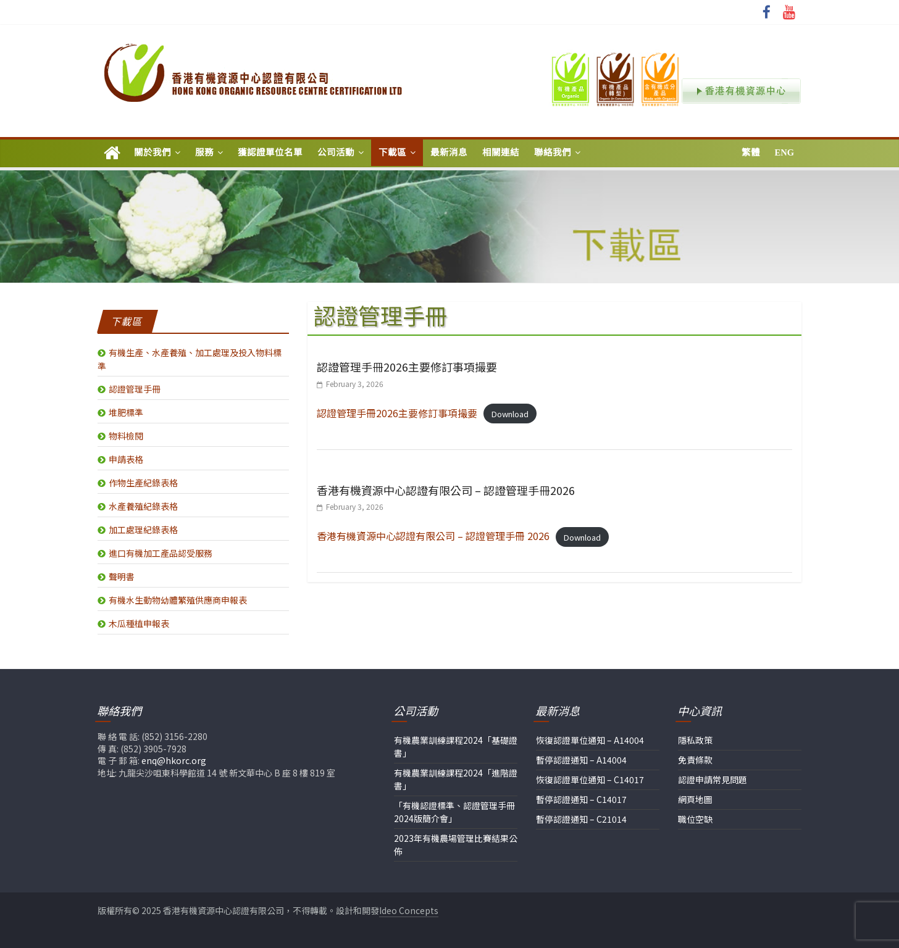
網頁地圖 (695, 799)
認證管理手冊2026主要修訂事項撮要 (407, 367)
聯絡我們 (552, 152)
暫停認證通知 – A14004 (581, 760)
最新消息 (448, 152)
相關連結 (500, 152)
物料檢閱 (126, 436)
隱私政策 (695, 740)
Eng (784, 152)
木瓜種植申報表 (139, 623)
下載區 (392, 152)
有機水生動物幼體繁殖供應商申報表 (178, 600)
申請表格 (126, 459)
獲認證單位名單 (270, 152)
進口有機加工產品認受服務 (160, 553)
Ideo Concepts (408, 910)
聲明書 (122, 576)
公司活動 (335, 152)
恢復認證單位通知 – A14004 (590, 740)
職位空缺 (695, 819)
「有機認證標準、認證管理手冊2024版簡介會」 (454, 812)
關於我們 (152, 152)
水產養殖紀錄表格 (143, 506)
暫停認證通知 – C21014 (581, 819)
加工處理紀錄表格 (143, 529)
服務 (204, 152)
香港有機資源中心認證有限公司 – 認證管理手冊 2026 (433, 535)
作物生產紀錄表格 (143, 482)
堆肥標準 (126, 412)
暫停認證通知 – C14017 (581, 799)
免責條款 (695, 760)
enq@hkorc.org (173, 760)
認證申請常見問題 (712, 779)
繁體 (751, 152)
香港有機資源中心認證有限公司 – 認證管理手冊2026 (446, 490)
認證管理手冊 (135, 389)
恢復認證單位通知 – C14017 (590, 779)
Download (510, 414)
